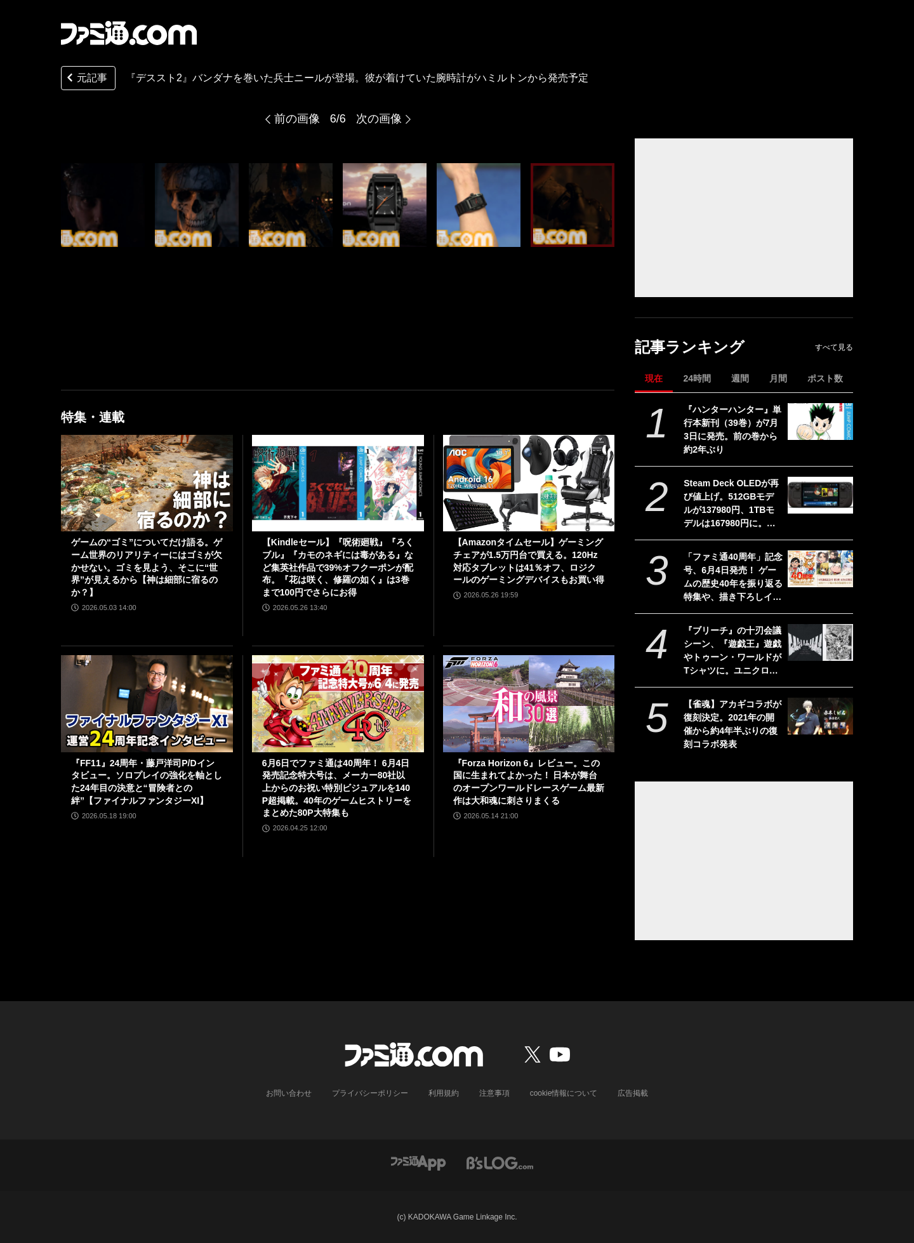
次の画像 (379, 118)
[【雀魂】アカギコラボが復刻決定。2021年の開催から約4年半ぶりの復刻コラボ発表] (820, 716)
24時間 (697, 378)
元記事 (85, 79)
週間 (740, 378)
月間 (778, 378)
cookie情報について (564, 1093)
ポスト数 (825, 378)
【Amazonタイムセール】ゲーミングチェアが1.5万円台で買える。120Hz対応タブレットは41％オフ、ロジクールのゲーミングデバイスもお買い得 (528, 561)
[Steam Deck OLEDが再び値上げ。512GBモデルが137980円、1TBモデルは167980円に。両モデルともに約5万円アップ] (820, 495)
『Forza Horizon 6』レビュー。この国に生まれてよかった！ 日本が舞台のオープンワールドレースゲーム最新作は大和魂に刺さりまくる (528, 782)
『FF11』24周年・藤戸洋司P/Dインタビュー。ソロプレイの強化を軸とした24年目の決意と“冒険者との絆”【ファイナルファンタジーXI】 (146, 782)
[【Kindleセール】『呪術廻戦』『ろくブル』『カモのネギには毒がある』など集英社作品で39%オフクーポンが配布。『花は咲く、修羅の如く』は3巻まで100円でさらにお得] (338, 483)
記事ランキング (690, 347)
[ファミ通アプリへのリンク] (418, 1162)
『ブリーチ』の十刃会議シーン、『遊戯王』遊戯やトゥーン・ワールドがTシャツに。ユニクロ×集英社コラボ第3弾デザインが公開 (732, 651)
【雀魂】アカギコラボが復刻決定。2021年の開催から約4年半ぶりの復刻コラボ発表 (732, 724)
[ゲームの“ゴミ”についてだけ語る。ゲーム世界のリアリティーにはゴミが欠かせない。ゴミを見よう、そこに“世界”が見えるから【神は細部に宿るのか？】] (147, 483)
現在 (654, 378)
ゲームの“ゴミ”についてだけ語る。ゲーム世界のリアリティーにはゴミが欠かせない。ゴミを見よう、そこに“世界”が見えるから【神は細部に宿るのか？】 (146, 567)
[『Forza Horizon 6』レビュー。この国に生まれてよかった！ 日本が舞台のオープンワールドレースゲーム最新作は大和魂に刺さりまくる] (529, 703)
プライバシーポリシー (370, 1093)
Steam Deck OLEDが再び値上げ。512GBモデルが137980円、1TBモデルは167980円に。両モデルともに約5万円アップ (731, 504)
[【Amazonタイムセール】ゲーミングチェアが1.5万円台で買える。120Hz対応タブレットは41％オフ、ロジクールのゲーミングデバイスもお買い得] (529, 483)
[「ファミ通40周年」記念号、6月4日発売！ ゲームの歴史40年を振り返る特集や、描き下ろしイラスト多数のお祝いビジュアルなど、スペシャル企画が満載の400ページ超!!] (820, 568)
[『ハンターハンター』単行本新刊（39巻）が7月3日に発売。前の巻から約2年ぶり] (820, 421)
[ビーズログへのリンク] (500, 1162)
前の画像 (297, 118)
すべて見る (834, 347)
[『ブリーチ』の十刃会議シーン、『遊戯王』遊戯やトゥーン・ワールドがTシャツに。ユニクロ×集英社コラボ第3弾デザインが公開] (820, 642)
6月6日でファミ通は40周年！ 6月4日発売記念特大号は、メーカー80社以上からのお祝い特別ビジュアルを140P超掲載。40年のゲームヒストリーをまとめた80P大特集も (336, 788)
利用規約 (443, 1093)
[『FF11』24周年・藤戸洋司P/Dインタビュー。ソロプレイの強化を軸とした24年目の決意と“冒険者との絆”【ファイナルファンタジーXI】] (147, 703)
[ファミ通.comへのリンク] (129, 33)
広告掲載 (633, 1093)
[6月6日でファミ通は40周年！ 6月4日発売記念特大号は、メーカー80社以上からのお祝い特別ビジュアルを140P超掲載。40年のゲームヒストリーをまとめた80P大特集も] (338, 703)
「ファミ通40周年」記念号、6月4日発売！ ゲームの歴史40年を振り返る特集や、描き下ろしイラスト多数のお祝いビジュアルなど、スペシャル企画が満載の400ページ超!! (733, 578)
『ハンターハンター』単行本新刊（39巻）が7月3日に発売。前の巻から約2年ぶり (732, 429)
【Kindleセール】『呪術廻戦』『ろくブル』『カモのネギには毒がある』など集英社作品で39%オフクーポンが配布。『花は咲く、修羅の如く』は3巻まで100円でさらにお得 (338, 567)
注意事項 (494, 1093)
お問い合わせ (289, 1093)
